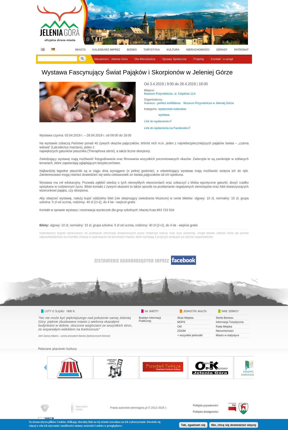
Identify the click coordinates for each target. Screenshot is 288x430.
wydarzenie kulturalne (172, 109)
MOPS (181, 322)
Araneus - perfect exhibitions (162, 103)
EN (42, 49)
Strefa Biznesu (224, 317)
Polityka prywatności (205, 405)
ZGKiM (181, 330)
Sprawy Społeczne (174, 59)
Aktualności (101, 59)
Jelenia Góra (119, 59)
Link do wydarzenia (156, 121)
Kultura (172, 49)
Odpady (221, 49)
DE (52, 49)
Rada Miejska (224, 326)
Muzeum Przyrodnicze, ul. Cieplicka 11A (170, 93)
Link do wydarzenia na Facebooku (166, 128)
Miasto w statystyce (227, 335)
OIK (179, 326)
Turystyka (152, 49)
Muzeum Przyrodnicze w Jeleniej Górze (208, 103)
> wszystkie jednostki (189, 335)
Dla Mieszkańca (145, 59)
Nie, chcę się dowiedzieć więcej (233, 425)
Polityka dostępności (205, 411)
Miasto (80, 49)
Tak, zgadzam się (193, 425)
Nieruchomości (197, 49)
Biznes (132, 49)
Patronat (241, 49)
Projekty (199, 59)
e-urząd (228, 59)
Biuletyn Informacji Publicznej (150, 319)
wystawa (163, 114)
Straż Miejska (185, 317)
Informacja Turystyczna (229, 322)
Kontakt (216, 59)
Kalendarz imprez (106, 49)
